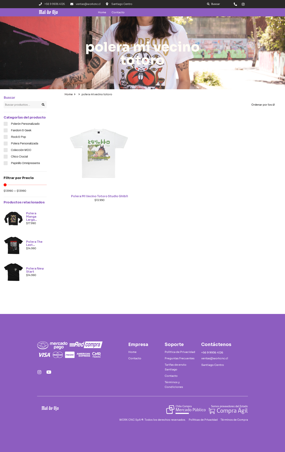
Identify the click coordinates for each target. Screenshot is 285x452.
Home (69, 94)
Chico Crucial (19, 156)
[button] (213, 4)
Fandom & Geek (21, 130)
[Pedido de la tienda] (263, 104)
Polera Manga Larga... (31, 216)
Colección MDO (21, 150)
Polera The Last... (34, 243)
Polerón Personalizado (25, 123)
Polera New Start (35, 270)
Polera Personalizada (24, 143)
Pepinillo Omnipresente (25, 163)
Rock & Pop (18, 136)
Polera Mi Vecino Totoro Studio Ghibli (99, 196)
